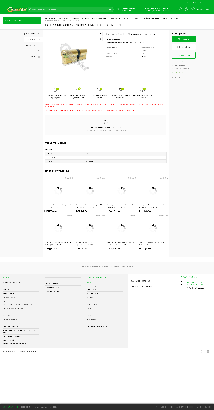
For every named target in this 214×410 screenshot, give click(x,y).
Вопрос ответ (91, 312)
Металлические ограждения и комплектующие (18, 304)
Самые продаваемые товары (94, 266)
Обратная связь (10, 407)
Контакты (90, 297)
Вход (188, 2)
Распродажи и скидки (52, 287)
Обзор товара (33, 40)
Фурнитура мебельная (10, 297)
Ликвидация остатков (10, 319)
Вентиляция (6, 315)
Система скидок (92, 319)
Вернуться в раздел (31, 34)
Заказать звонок (127, 11)
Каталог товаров (22, 20)
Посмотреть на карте (138, 290)
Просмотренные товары (122, 266)
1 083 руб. (145, 248)
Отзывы (89, 315)
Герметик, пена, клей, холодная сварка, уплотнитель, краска (19, 331)
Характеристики (32, 45)
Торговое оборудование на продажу (14, 344)
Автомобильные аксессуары (12, 323)
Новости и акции (92, 289)
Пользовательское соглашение (97, 326)
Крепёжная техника (9, 286)
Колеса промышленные (10, 326)
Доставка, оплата (92, 293)
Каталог (89, 282)
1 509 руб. (113, 248)
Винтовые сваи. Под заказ (11, 336)
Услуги (89, 301)
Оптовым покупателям (94, 286)
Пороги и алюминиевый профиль (13, 301)
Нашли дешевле (178, 65)
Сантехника (6, 312)
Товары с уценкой (8, 340)
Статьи (89, 308)
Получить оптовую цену (183, 57)
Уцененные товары (51, 295)
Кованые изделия (8, 293)
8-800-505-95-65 (26, 407)
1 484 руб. (50, 211)
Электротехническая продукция (13, 308)
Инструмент (6, 289)
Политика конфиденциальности (97, 323)
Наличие (35, 57)
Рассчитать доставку (180, 68)
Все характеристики (147, 47)
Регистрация (196, 2)
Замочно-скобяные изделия (12, 282)
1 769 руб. (82, 248)
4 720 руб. (113, 211)
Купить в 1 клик (183, 47)
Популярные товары (51, 284)
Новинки (47, 280)
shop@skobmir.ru (194, 282)
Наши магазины (92, 304)
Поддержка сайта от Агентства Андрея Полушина (20, 351)
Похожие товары (32, 51)
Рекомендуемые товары (53, 291)
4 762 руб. (82, 211)
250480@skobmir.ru (195, 284)
